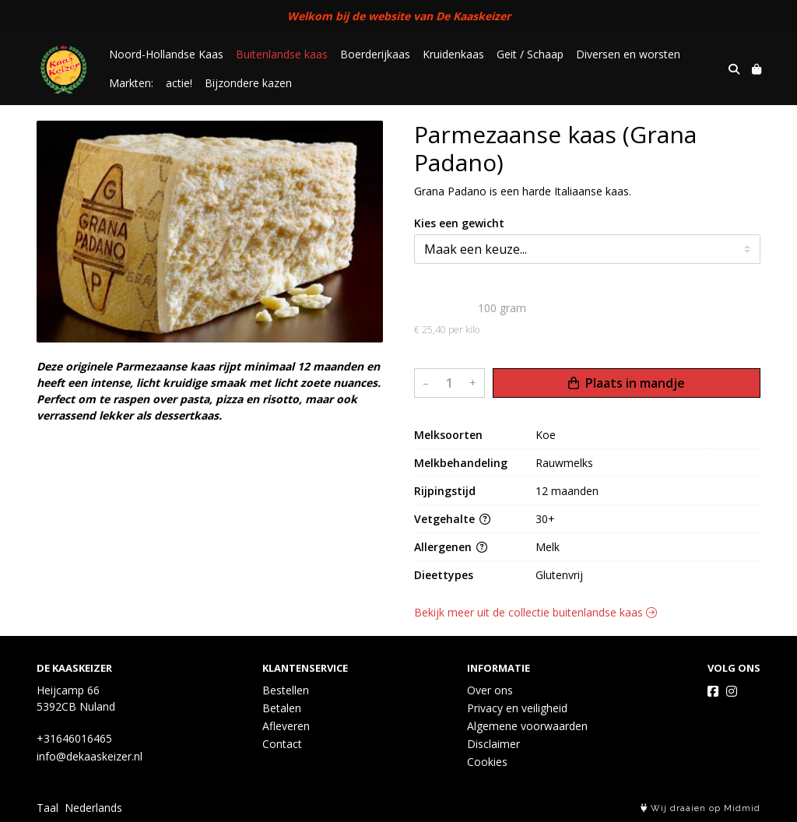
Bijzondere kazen (248, 83)
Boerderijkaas (375, 54)
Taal (47, 807)
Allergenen (450, 546)
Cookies (487, 761)
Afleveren (286, 725)
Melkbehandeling (460, 462)
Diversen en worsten (628, 54)
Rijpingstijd (445, 490)
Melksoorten (448, 434)
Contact (282, 743)
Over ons (490, 690)
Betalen (281, 708)
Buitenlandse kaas (282, 54)
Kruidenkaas (453, 54)
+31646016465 (74, 738)
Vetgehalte (452, 518)
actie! (179, 83)
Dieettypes (443, 574)
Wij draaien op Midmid (700, 808)
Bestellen (285, 690)
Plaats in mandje (626, 383)
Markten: (131, 83)
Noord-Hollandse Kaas (166, 54)
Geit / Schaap (530, 54)
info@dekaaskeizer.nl (89, 756)
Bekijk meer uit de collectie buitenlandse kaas (535, 612)
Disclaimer (493, 743)
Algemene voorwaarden (527, 725)
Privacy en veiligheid (517, 708)
